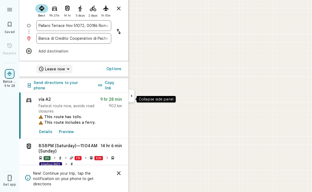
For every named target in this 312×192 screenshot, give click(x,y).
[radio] (41, 10)
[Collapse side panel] (131, 96)
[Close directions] (118, 8)
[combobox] (73, 25)
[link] (73, 116)
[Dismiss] (118, 173)
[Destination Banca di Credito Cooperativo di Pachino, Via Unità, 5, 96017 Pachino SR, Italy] (73, 38)
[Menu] (9, 9)
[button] (73, 156)
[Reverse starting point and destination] (118, 32)
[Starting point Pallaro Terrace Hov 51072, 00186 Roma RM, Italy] (73, 25)
